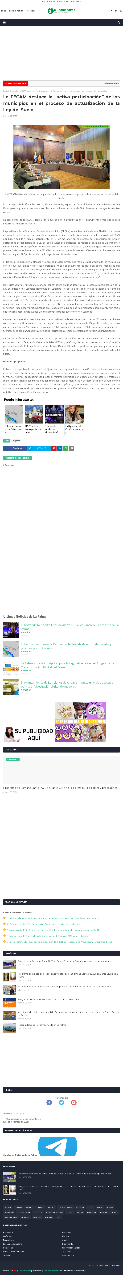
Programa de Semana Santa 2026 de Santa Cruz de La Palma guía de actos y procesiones (60, 787)
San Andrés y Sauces (71, 1247)
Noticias (8, 1207)
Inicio (5, 91)
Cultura (51, 1207)
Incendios (25, 1217)
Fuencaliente (8, 1240)
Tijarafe (6, 1255)
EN (14, 1113)
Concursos (38, 1212)
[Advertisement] (61, 53)
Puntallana (8, 1247)
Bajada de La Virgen (54, 1212)
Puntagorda (67, 1244)
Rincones (49, 1217)
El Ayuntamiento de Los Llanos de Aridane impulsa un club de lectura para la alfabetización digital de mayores (67, 684)
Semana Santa (11, 1217)
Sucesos (109, 1207)
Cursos (90, 1207)
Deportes (40, 1207)
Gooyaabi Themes (51, 1270)
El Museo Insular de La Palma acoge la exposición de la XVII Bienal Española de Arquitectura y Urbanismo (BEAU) (57, 941)
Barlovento (8, 1232)
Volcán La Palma (65, 1207)
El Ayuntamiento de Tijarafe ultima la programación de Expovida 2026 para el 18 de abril (46, 935)
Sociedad (80, 1207)
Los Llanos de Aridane (12, 1244)
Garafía (65, 1240)
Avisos (99, 1207)
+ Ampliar (26, 632)
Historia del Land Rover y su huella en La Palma (42, 1025)
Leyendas (37, 1217)
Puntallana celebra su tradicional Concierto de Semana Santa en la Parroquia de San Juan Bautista (51, 918)
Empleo (80, 1212)
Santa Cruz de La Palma (13, 1251)
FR (22, 1113)
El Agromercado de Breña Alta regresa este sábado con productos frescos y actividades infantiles (52, 930)
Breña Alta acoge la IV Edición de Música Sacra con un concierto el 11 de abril (41, 924)
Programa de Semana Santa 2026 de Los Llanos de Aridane (48, 999)
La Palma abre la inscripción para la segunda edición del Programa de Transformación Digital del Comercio (67, 665)
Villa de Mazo (68, 1255)
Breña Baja (7, 1236)
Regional (13, 91)
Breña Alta (66, 1232)
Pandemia (91, 1212)
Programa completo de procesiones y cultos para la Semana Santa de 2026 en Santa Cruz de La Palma (68, 975)
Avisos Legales (103, 1265)
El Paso (65, 1236)
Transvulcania (24, 1212)
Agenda (19, 1207)
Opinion (70, 1212)
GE (18, 1113)
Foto (58, 1217)
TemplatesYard (25, 1270)
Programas (9, 1212)
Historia (114, 1212)
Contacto (116, 1265)
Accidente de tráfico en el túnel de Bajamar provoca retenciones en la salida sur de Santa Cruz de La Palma (69, 1014)
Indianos (103, 1212)
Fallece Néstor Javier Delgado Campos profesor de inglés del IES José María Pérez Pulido (64, 986)
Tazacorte (66, 1251)
